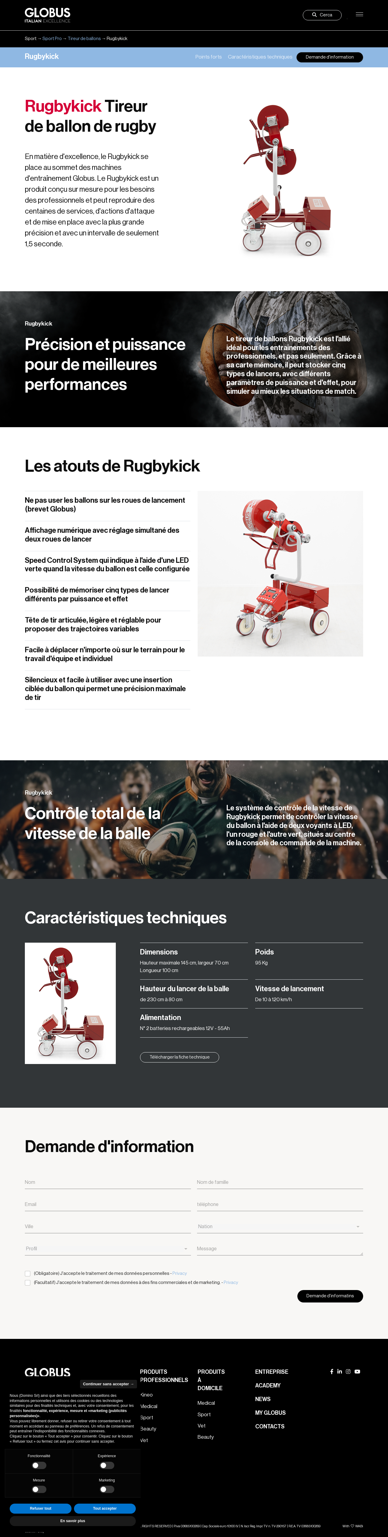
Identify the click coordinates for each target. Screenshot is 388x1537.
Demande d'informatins (330, 1296)
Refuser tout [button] (41, 1508)
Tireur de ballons (84, 38)
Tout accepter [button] (105, 1508)
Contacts (270, 1426)
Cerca (322, 14)
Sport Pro (52, 38)
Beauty (148, 1428)
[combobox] (280, 1226)
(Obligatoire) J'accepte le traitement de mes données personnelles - (110, 1273)
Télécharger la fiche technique (179, 1057)
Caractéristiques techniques (260, 56)
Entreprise (271, 1372)
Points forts (209, 56)
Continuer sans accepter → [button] (108, 1384)
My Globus (270, 1413)
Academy (268, 1385)
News (263, 1399)
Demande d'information (330, 57)
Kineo (146, 1394)
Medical (148, 1406)
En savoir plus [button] (72, 1521)
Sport (146, 1417)
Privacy (179, 1273)
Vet (202, 1425)
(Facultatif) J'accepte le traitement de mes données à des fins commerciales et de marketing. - (136, 1282)
